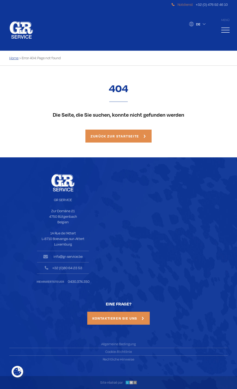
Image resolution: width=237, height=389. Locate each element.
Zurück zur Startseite (118, 136)
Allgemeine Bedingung (118, 344)
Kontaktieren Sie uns (118, 318)
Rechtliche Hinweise (118, 359)
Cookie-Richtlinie (118, 352)
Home (14, 58)
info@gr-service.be (66, 257)
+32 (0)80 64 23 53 (66, 268)
